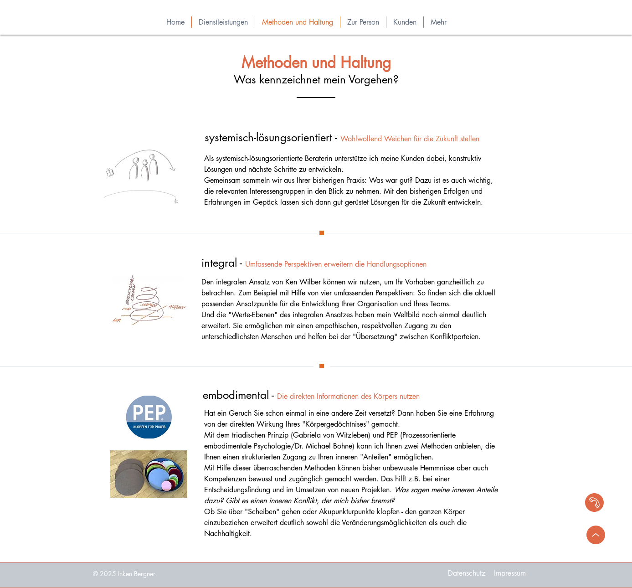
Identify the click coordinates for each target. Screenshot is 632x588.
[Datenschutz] (467, 573)
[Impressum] (510, 573)
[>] (595, 535)
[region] (556, 501)
